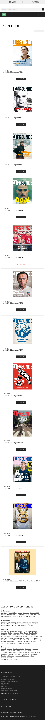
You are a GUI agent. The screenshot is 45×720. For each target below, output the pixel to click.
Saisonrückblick (35, 2)
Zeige (13, 31)
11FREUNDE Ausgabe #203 (13, 443)
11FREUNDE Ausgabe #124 (13, 165)
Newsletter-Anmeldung (9, 681)
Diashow (39, 31)
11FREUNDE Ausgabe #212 (13, 488)
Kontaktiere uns (33, 716)
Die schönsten (12, 1)
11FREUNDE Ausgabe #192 (13, 303)
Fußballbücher (12, 2)
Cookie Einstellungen (9, 690)
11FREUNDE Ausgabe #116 (13, 118)
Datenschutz (5, 686)
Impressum (5, 683)
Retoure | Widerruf (8, 679)
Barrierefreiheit (7, 688)
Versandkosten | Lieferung (10, 676)
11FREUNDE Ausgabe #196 (13, 396)
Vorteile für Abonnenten (10, 678)
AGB (2, 685)
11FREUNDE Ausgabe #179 (13, 257)
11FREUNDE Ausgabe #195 (13, 350)
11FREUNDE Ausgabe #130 (13, 210)
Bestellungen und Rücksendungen (16, 716)
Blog (2, 716)
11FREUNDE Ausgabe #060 (13, 72)
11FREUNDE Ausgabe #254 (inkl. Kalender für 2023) (21, 581)
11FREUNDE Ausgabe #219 (13, 535)
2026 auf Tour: (35, 1)
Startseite (5, 19)
